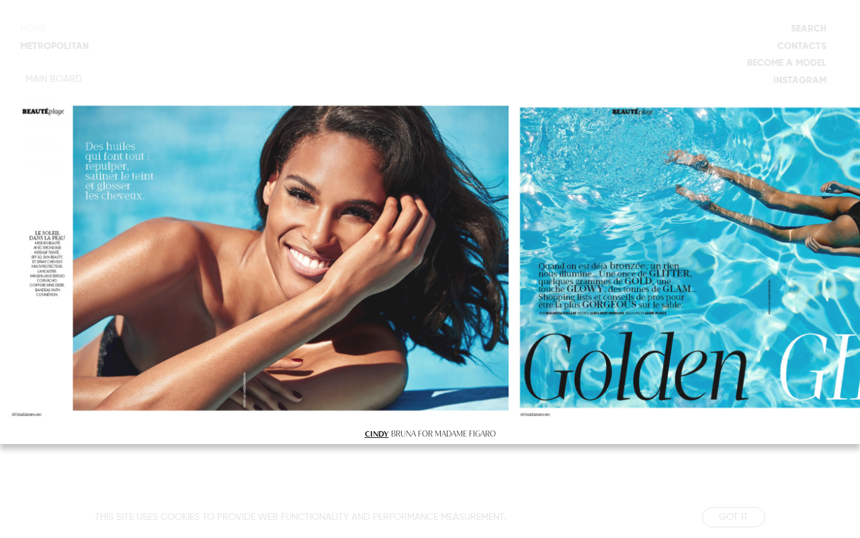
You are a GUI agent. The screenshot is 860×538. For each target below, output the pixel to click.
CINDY (377, 433)
